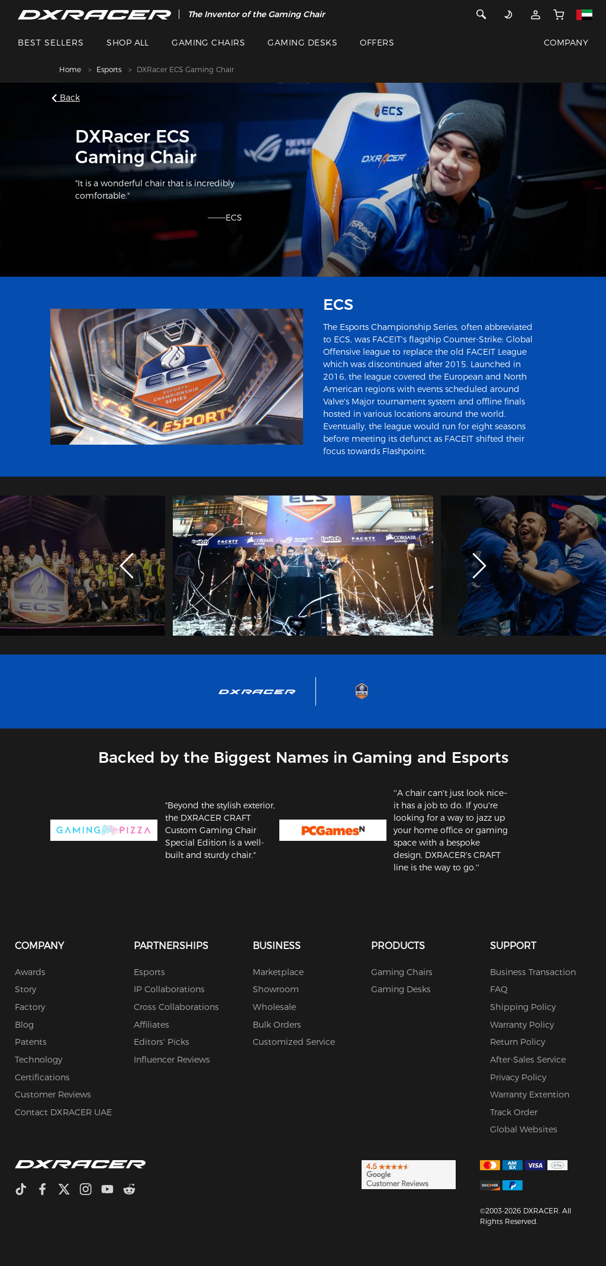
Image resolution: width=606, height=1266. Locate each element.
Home (70, 69)
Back (68, 97)
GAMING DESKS (302, 42)
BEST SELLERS (51, 42)
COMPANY (566, 42)
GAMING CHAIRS (208, 42)
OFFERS (377, 42)
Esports (108, 69)
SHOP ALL (128, 42)
